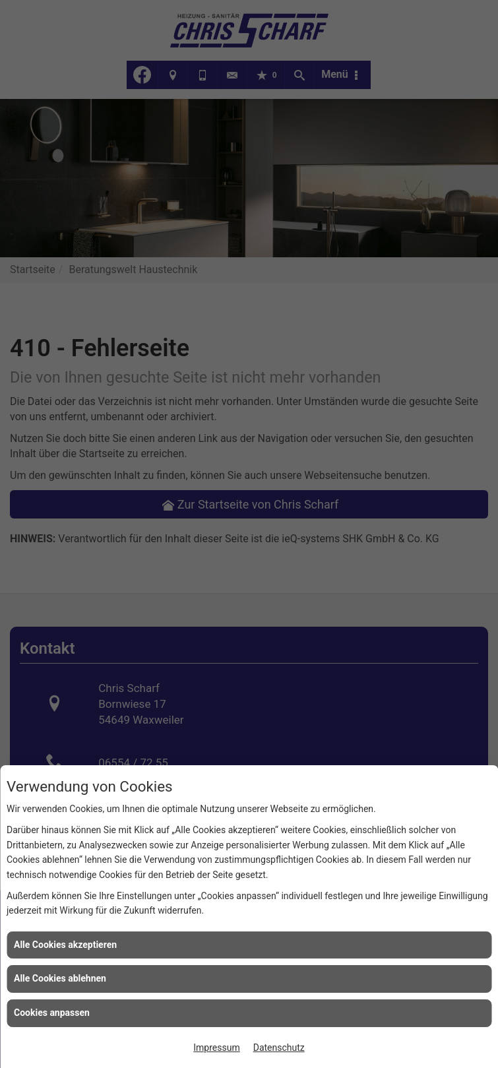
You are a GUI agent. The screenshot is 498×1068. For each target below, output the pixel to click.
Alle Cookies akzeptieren (65, 944)
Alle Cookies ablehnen (60, 978)
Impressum (216, 1047)
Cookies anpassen (52, 1012)
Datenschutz (279, 1047)
